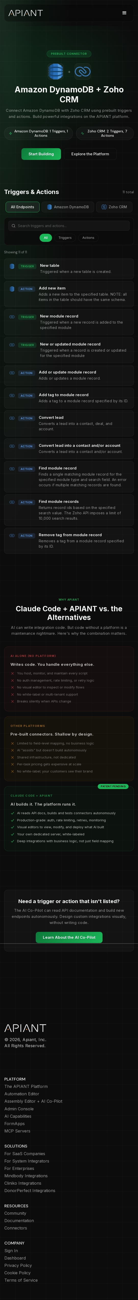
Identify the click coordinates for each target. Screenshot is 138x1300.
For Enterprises (19, 1168)
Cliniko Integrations (22, 1183)
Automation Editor (21, 1093)
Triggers (65, 238)
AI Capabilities (17, 1116)
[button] (124, 13)
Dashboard (15, 1258)
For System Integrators (26, 1161)
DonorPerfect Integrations (29, 1190)
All (46, 238)
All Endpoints (22, 207)
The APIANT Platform (26, 1086)
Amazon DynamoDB (68, 207)
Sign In (11, 1250)
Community (15, 1213)
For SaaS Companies (24, 1153)
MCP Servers (17, 1131)
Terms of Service (21, 1280)
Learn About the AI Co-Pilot (69, 937)
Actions (88, 238)
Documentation (19, 1220)
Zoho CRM (114, 207)
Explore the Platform (90, 153)
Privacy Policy (18, 1265)
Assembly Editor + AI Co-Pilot (33, 1101)
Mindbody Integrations (26, 1175)
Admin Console (19, 1109)
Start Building (41, 153)
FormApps (14, 1123)
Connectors (15, 1228)
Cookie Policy (17, 1272)
